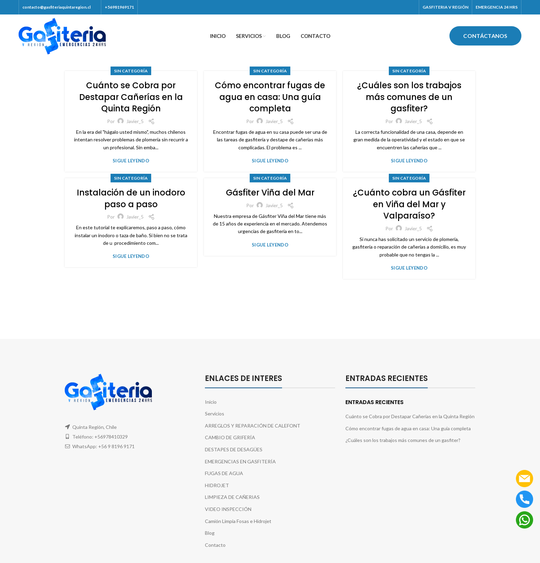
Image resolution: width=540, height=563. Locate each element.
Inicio (211, 402)
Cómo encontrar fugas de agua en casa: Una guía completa (270, 97)
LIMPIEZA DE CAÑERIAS (232, 497)
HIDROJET (217, 485)
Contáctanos (485, 35)
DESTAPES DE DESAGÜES (233, 449)
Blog (210, 533)
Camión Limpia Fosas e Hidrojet (238, 521)
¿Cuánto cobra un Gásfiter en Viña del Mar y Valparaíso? (409, 204)
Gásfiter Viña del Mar (270, 192)
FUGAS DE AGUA (224, 473)
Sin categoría (131, 70)
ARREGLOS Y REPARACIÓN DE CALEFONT (252, 426)
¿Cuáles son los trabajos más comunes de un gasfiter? (409, 97)
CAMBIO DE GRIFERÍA (230, 437)
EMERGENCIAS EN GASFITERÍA (240, 461)
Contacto (215, 545)
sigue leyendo (131, 161)
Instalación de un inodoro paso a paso (131, 198)
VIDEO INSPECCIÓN (228, 509)
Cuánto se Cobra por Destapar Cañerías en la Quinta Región (131, 97)
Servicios (214, 413)
